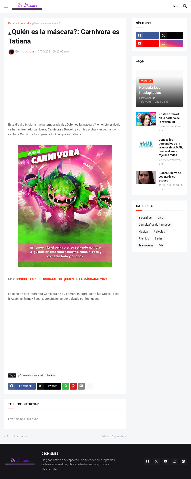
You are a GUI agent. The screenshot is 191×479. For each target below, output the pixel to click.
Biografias (145, 217)
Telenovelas (146, 245)
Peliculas (159, 231)
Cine (160, 217)
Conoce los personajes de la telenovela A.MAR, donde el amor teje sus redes (171, 147)
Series (158, 238)
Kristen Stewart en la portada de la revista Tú (169, 118)
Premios (144, 238)
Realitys (51, 375)
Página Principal (18, 23)
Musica (143, 231)
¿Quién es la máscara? (46, 23)
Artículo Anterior (17, 436)
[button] (5, 6)
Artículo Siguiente (112, 436)
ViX (161, 245)
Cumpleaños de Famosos (155, 224)
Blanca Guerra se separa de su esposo (170, 176)
